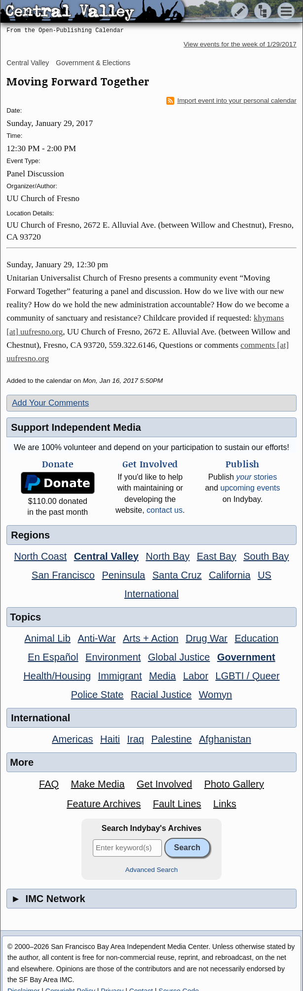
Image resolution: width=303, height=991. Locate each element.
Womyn (215, 694)
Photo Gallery (234, 784)
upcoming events (250, 488)
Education (256, 638)
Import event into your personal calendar (231, 101)
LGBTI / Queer (248, 675)
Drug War (206, 638)
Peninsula (123, 575)
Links (224, 803)
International (151, 593)
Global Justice (179, 657)
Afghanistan (225, 739)
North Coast (40, 556)
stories (256, 477)
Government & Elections (93, 63)
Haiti (110, 739)
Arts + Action (151, 638)
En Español (53, 657)
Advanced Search (151, 869)
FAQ (49, 784)
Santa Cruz (177, 575)
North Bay (167, 556)
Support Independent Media (76, 427)
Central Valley (27, 63)
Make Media (98, 784)
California (229, 575)
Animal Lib (48, 638)
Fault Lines (177, 803)
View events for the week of (240, 44)
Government (246, 657)
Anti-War (96, 638)
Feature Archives (104, 803)
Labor (195, 675)
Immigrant (120, 675)
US (264, 575)
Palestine (171, 739)
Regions (30, 535)
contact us (165, 510)
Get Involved (164, 784)
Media (162, 675)
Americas (72, 739)
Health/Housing (57, 675)
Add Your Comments (50, 403)
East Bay (216, 556)
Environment (113, 657)
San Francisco (63, 575)
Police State (97, 694)
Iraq (135, 739)
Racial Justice (161, 694)
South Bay (266, 556)
